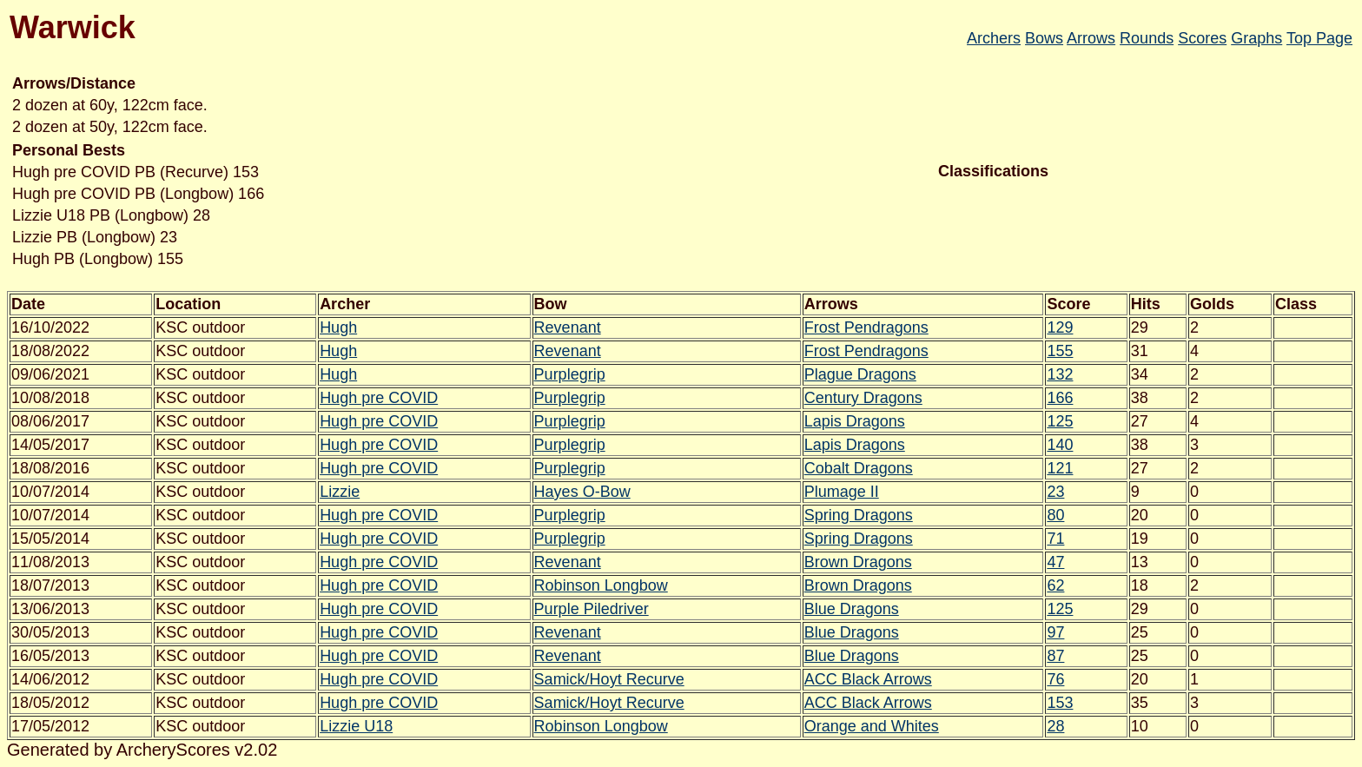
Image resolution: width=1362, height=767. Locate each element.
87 (1055, 656)
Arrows (1091, 38)
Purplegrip (569, 374)
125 (1060, 421)
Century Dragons (863, 398)
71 (1055, 538)
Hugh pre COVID (379, 398)
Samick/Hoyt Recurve (609, 679)
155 (1060, 351)
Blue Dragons (851, 609)
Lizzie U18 (356, 726)
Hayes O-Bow (582, 491)
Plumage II (841, 491)
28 (1055, 726)
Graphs (1256, 38)
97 (1055, 632)
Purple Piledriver (591, 609)
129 (1060, 327)
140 (1060, 444)
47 (1055, 562)
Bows (1044, 38)
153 (1060, 702)
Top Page (1319, 38)
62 (1055, 585)
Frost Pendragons (866, 327)
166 (1060, 398)
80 (1055, 515)
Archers (994, 38)
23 (1055, 491)
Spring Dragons (858, 515)
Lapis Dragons (854, 421)
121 (1060, 468)
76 (1055, 679)
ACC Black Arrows (868, 679)
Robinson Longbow (601, 585)
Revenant (567, 327)
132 (1060, 374)
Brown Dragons (858, 562)
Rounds (1147, 38)
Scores (1202, 38)
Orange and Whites (871, 726)
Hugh (338, 327)
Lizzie (340, 491)
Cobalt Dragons (858, 468)
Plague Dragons (860, 374)
